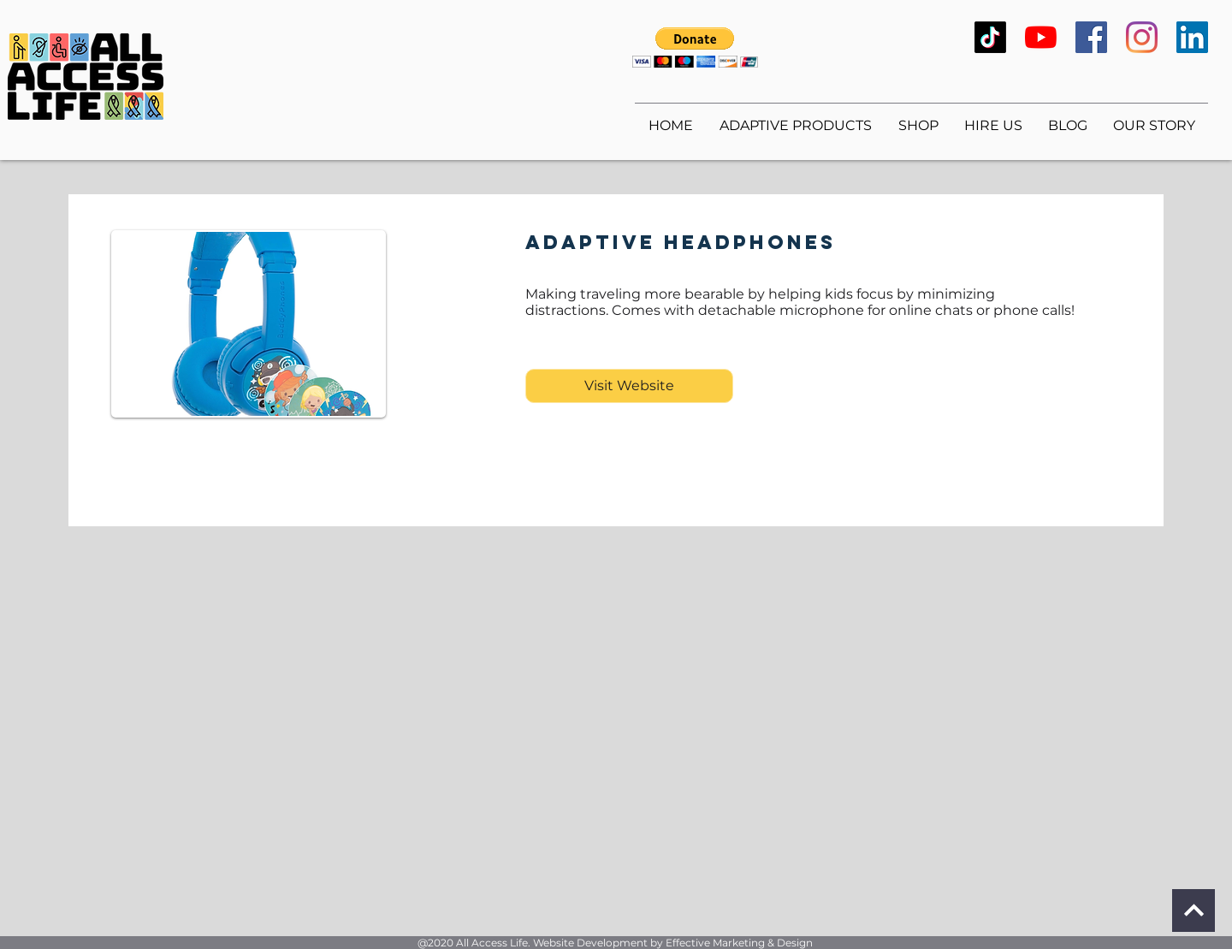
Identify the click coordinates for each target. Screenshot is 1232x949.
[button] (695, 47)
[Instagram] (1142, 37)
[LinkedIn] (1192, 37)
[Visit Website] (629, 386)
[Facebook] (1091, 37)
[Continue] (1193, 910)
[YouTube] (1041, 37)
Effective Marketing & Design (739, 942)
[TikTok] (990, 37)
